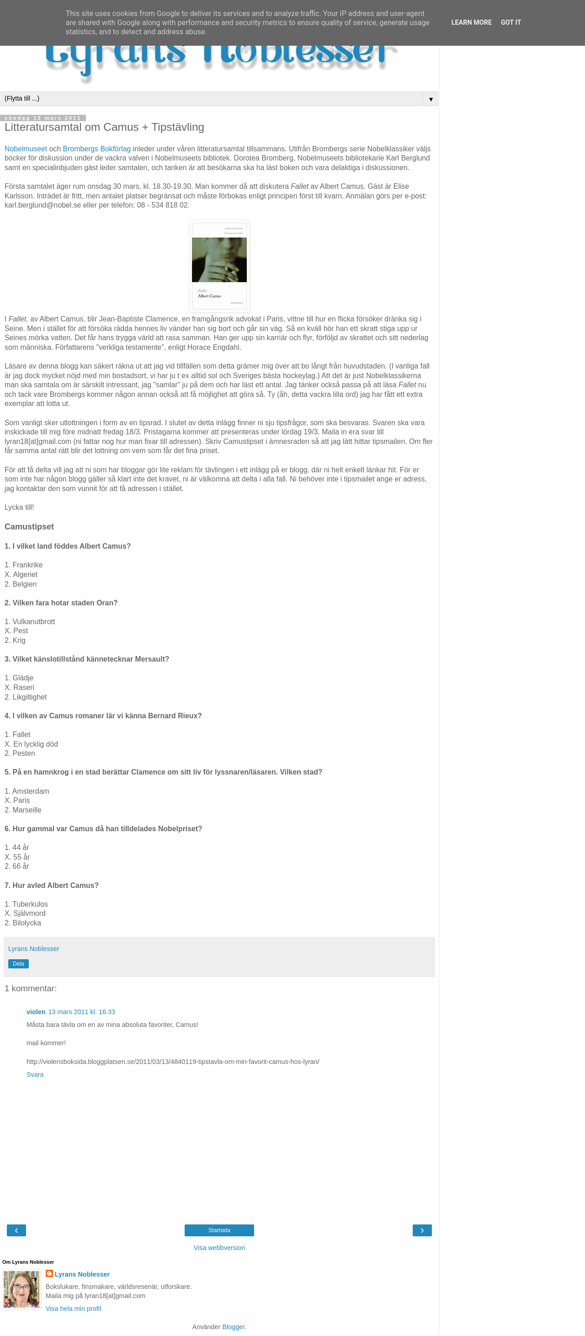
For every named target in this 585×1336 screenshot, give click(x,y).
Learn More (472, 23)
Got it (511, 23)
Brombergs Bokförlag (97, 149)
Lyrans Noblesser (82, 1274)
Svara (35, 1074)
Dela (18, 964)
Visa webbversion (219, 1247)
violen (36, 1011)
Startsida (219, 1230)
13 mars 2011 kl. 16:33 (81, 1011)
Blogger (233, 1327)
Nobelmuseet (26, 149)
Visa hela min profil (73, 1308)
